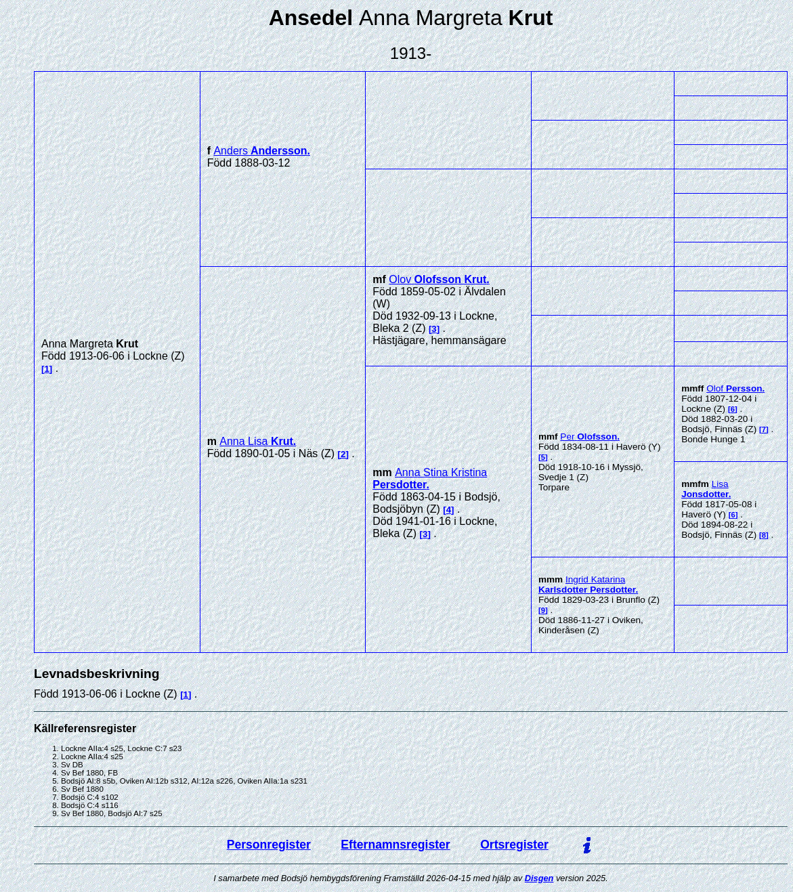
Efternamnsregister (395, 844)
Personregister (269, 844)
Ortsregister (514, 844)
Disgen (539, 878)
